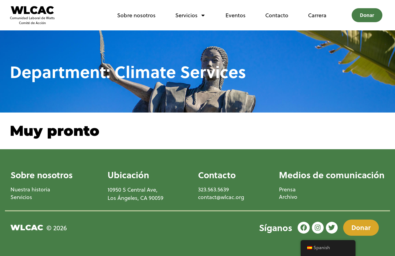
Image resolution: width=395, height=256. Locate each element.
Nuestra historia (30, 189)
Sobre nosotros (136, 15)
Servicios (190, 15)
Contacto (276, 15)
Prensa (287, 189)
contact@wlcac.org (221, 197)
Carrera (317, 15)
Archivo (288, 197)
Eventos (235, 15)
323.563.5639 (213, 189)
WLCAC (32, 10)
